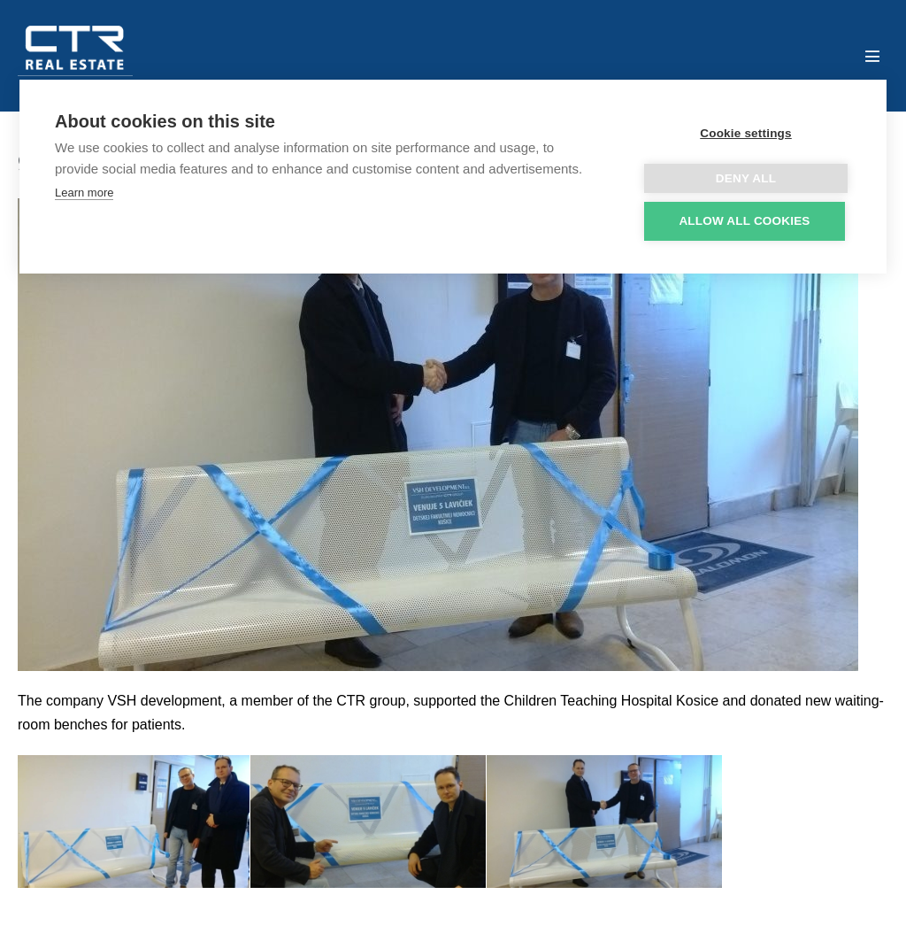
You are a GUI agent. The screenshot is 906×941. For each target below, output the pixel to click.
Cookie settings (746, 133)
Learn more (84, 192)
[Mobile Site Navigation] (872, 56)
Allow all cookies (744, 221)
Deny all (746, 178)
